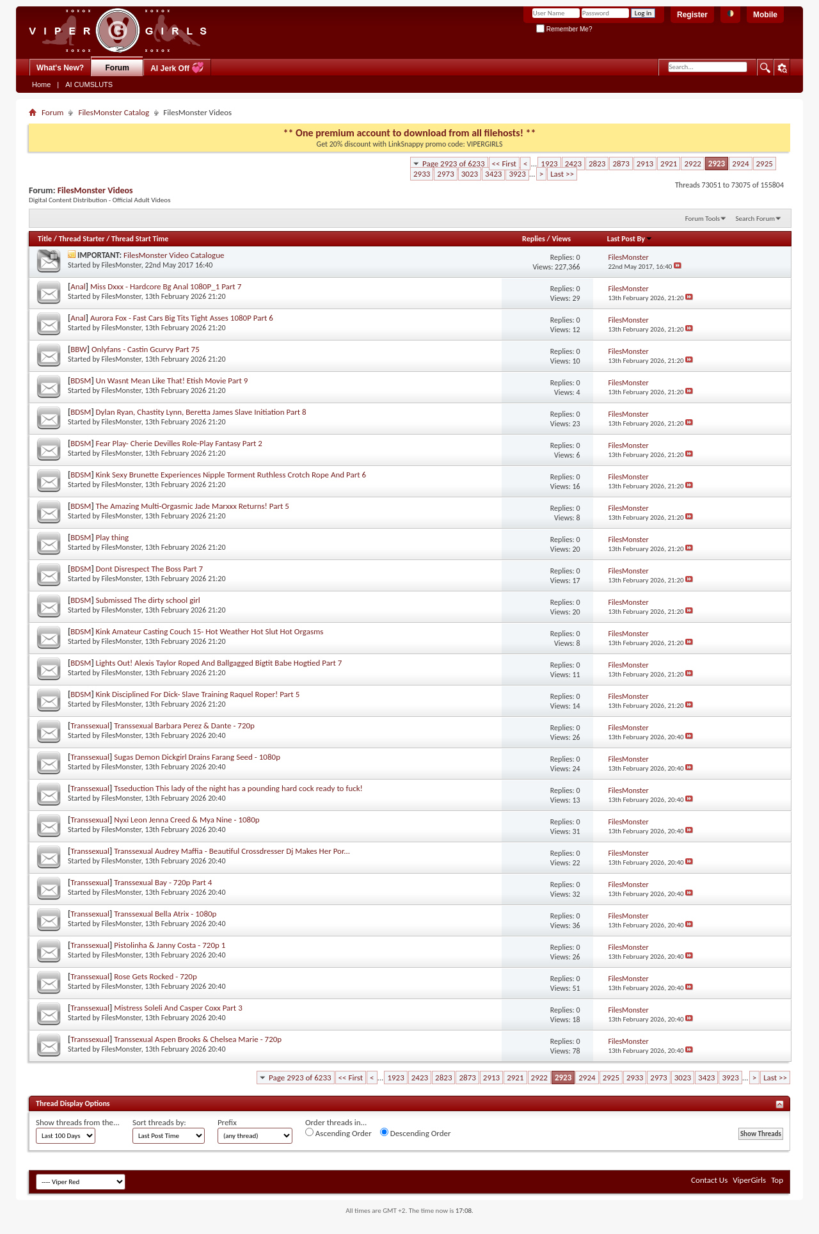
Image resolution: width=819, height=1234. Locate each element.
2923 (716, 163)
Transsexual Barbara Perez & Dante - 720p (184, 725)
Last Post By (630, 238)
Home (41, 84)
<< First (504, 163)
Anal (78, 286)
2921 (668, 163)
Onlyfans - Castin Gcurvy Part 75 (145, 349)
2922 (692, 163)
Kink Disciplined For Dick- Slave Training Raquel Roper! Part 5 (198, 694)
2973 (445, 174)
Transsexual (89, 725)
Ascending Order (338, 1133)
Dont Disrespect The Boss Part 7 (149, 568)
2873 (620, 163)
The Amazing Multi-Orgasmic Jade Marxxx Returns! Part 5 (192, 506)
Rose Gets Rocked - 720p (155, 976)
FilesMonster (121, 264)
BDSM (80, 380)
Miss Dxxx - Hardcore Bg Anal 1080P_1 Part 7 (165, 286)
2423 (573, 163)
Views (561, 238)
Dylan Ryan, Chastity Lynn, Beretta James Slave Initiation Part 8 (201, 412)
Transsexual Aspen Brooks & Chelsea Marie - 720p (198, 1039)
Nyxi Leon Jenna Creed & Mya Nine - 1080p (186, 819)
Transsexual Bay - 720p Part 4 (163, 882)
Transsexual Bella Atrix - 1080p (165, 913)
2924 (740, 163)
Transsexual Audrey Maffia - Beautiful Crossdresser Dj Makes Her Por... (232, 851)
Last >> (562, 174)
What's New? (60, 67)
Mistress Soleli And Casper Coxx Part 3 (178, 1008)
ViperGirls (749, 1180)
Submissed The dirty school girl (148, 600)
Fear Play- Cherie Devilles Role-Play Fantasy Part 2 (179, 443)
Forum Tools (702, 218)
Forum (117, 67)
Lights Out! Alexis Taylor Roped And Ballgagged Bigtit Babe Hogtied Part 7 (219, 663)
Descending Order (415, 1133)
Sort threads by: (159, 1122)
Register (692, 14)
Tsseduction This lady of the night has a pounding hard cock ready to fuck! (238, 788)
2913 (645, 163)
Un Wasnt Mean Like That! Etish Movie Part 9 (172, 380)
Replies (533, 238)
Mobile (765, 14)
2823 (597, 163)
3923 (517, 174)
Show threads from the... (78, 1122)
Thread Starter (82, 238)
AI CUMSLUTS (89, 84)
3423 (493, 174)
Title (45, 238)
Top (777, 1180)
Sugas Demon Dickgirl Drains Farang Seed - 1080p (197, 757)
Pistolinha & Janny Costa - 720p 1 (169, 945)
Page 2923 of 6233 (453, 163)
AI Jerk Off (177, 67)
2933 (421, 174)
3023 (469, 174)
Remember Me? (564, 29)
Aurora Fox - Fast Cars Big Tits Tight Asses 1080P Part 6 (181, 318)
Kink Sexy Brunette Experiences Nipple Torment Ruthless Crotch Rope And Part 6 (231, 474)
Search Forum (755, 218)
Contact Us (709, 1180)
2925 (764, 163)
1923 (549, 163)
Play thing (112, 537)
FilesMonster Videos (95, 190)
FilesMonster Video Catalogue (174, 255)
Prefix (227, 1122)
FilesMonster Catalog (113, 112)
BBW (78, 349)
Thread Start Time (139, 238)
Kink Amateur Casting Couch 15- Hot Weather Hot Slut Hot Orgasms (210, 631)
